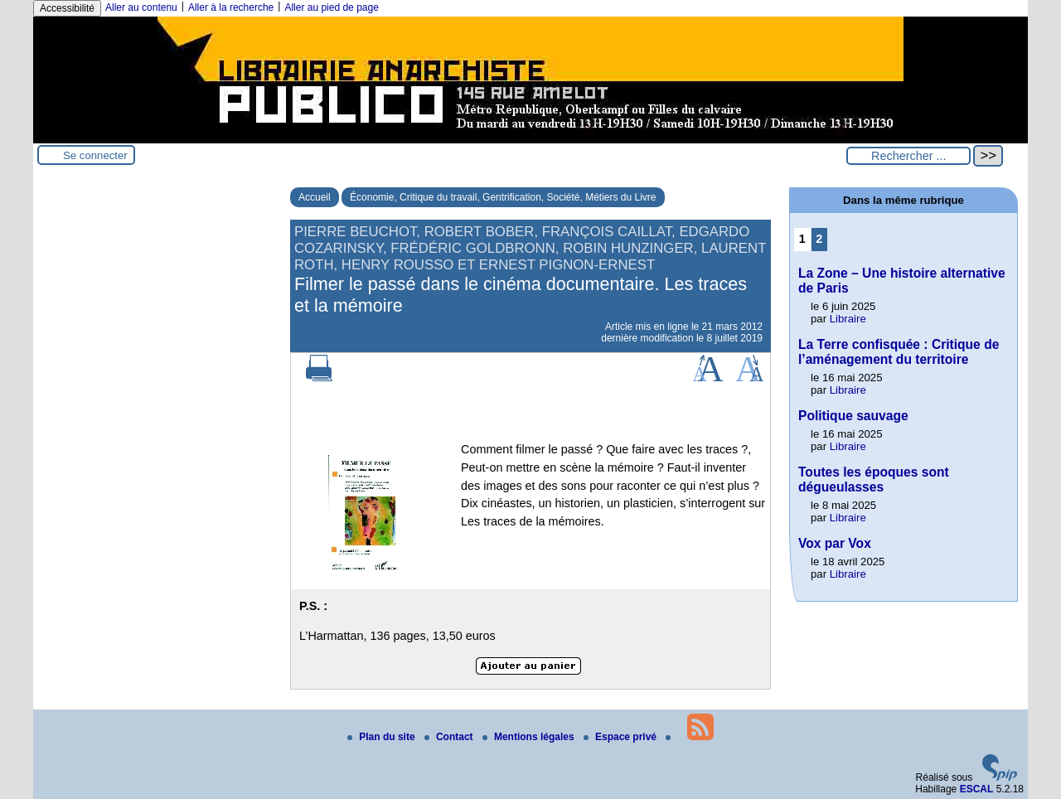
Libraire (848, 318)
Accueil (314, 197)
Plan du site (382, 737)
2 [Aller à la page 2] (819, 238)
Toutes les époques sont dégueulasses (873, 479)
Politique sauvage (853, 416)
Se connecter (95, 155)
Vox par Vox (834, 543)
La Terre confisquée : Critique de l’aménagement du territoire (898, 351)
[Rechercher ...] (908, 156)
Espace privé (621, 737)
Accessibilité (67, 8)
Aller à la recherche (231, 7)
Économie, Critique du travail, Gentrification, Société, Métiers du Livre (503, 197)
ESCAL (977, 789)
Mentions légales (529, 737)
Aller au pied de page (331, 7)
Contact (450, 737)
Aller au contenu (141, 7)
